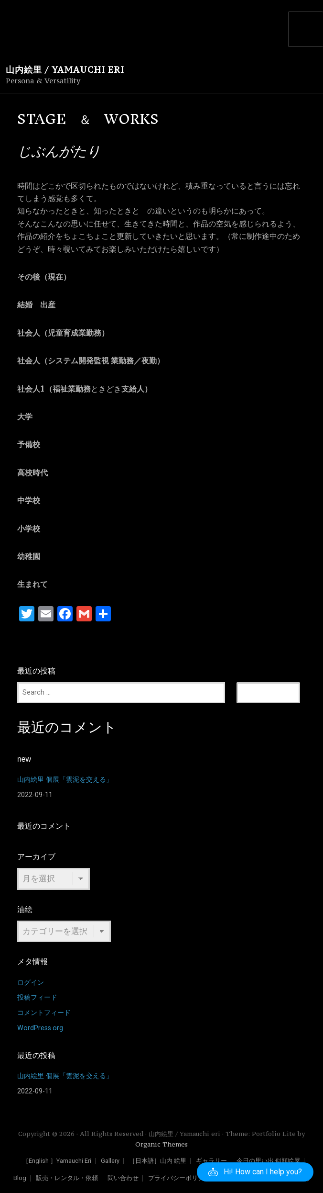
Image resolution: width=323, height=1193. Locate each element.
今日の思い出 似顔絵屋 (268, 1161)
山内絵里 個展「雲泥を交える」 (65, 780)
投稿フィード (37, 997)
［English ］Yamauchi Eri (56, 1161)
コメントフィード (44, 1013)
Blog (19, 1178)
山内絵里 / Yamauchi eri (65, 69)
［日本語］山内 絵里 (157, 1161)
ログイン (30, 983)
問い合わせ (123, 1178)
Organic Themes (161, 1144)
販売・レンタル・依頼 (67, 1178)
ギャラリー (211, 1161)
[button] (255, 1172)
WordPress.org (40, 1028)
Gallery (110, 1161)
